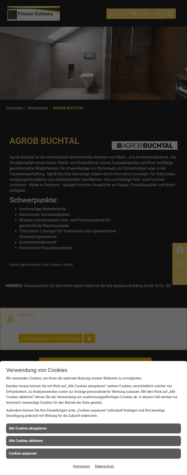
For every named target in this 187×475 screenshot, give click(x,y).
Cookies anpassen (23, 453)
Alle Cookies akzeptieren (28, 428)
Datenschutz (104, 466)
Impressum (81, 466)
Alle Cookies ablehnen (26, 441)
